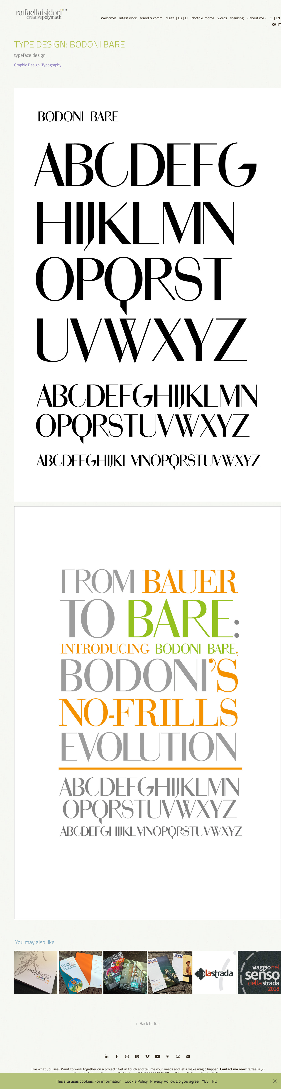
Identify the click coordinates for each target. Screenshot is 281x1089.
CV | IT (276, 24)
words (222, 17)
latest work (128, 17)
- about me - (256, 17)
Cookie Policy (136, 1081)
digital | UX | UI (177, 17)
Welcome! (108, 17)
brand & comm (151, 17)
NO (214, 1081)
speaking (237, 17)
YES (205, 1081)
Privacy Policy (162, 1081)
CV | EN (275, 17)
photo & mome (202, 17)
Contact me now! (233, 1069)
